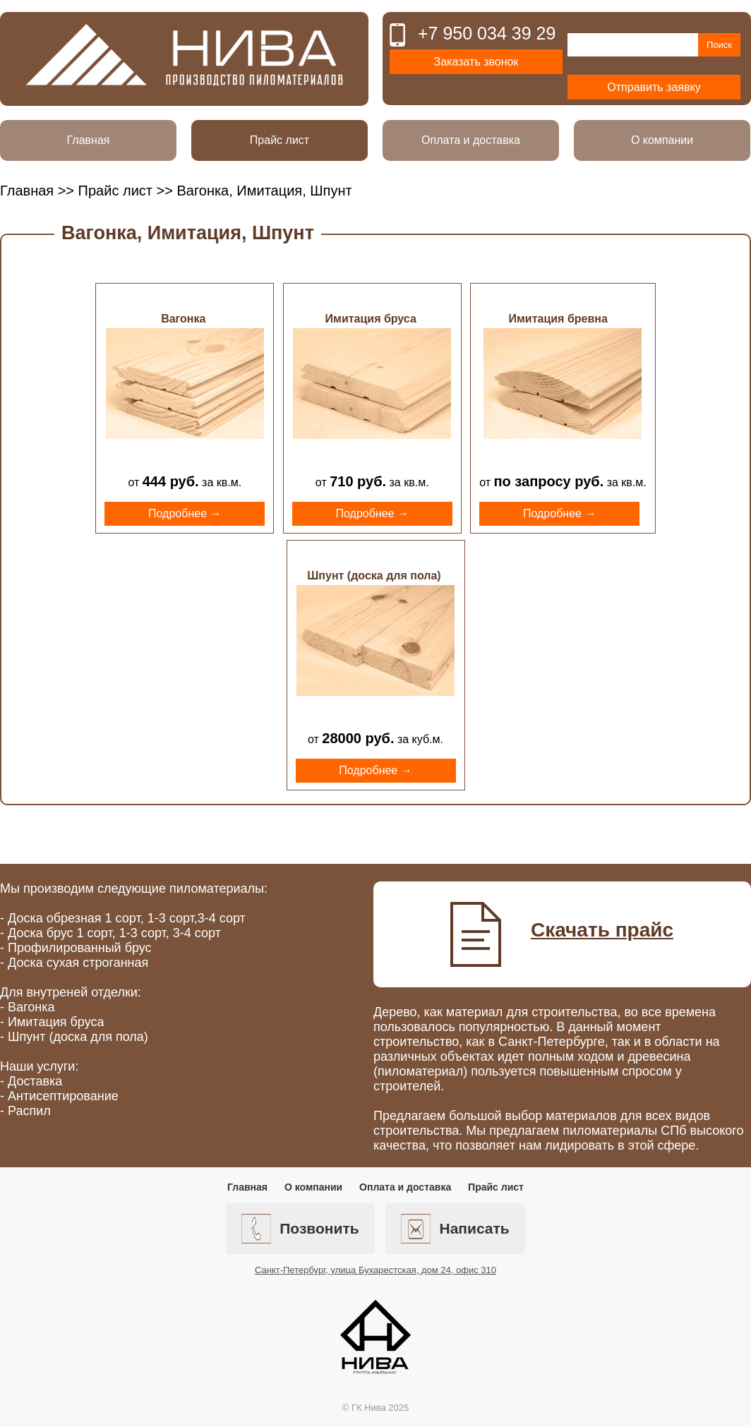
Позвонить (300, 1229)
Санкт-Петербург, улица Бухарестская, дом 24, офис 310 (375, 1270)
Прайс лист (279, 140)
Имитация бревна (558, 319)
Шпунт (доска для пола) (373, 576)
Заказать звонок (476, 62)
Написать (455, 1229)
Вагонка (183, 319)
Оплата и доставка (470, 140)
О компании (662, 140)
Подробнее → (184, 513)
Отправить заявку (653, 87)
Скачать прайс (602, 930)
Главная (88, 140)
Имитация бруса (370, 319)
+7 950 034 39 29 (486, 33)
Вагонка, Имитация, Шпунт (187, 232)
